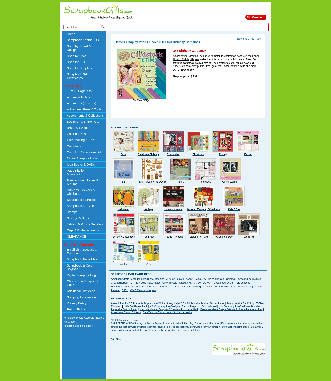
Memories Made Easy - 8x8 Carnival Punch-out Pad (169, 309)
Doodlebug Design (223, 282)
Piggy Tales (255, 286)
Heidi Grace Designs (122, 286)
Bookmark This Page (249, 38)
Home (71, 34)
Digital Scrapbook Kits (82, 158)
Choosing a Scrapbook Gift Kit (83, 283)
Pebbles (242, 286)
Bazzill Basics (216, 279)
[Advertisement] (188, 364)
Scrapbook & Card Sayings (80, 267)
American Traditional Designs (147, 279)
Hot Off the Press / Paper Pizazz (154, 286)
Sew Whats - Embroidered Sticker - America (167, 312)
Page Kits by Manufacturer (76, 172)
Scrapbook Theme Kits (121, 26)
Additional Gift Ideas (81, 291)
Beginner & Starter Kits (83, 121)
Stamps (72, 212)
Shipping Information (224, 26)
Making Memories (203, 286)
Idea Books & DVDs (81, 164)
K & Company (182, 286)
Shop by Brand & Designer (155, 26)
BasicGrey (200, 279)
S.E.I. (125, 290)
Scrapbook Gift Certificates (77, 76)
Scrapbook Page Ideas (83, 259)
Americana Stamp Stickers (126, 312)
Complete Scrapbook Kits (85, 152)
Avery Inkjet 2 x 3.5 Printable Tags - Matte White (138, 303)
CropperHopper (120, 282)
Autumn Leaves (175, 279)
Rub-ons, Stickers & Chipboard (81, 191)
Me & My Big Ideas (225, 286)
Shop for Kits (76, 62)
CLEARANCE (249, 26)
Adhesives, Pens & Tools (84, 109)
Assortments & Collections (85, 115)
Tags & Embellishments (83, 230)
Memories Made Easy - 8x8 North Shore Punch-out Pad (231, 309)
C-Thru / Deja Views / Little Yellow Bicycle (153, 282)
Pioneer (115, 290)
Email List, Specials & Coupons (82, 251)
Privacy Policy (77, 303)
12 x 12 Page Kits (79, 91)
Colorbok (231, 279)
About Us (201, 26)
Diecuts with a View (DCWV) (195, 282)
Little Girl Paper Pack (136, 306)
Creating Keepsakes (249, 279)
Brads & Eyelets (78, 127)
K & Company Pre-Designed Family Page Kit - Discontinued (183, 306)
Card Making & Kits (80, 140)
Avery (189, 279)
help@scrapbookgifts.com (78, 325)
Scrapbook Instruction (82, 199)
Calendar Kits (76, 134)
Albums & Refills (78, 97)
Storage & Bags (78, 218)
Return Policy (76, 309)
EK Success (243, 282)
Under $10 (156, 42)
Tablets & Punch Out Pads (85, 224)
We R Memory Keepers (143, 290)
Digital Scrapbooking (81, 275)
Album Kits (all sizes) (81, 103)
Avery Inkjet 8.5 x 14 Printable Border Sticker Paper (196, 303)
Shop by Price (183, 26)
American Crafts (120, 279)
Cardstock (74, 146)
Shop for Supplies (79, 68)
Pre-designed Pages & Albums (83, 182)
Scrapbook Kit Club (80, 206)
